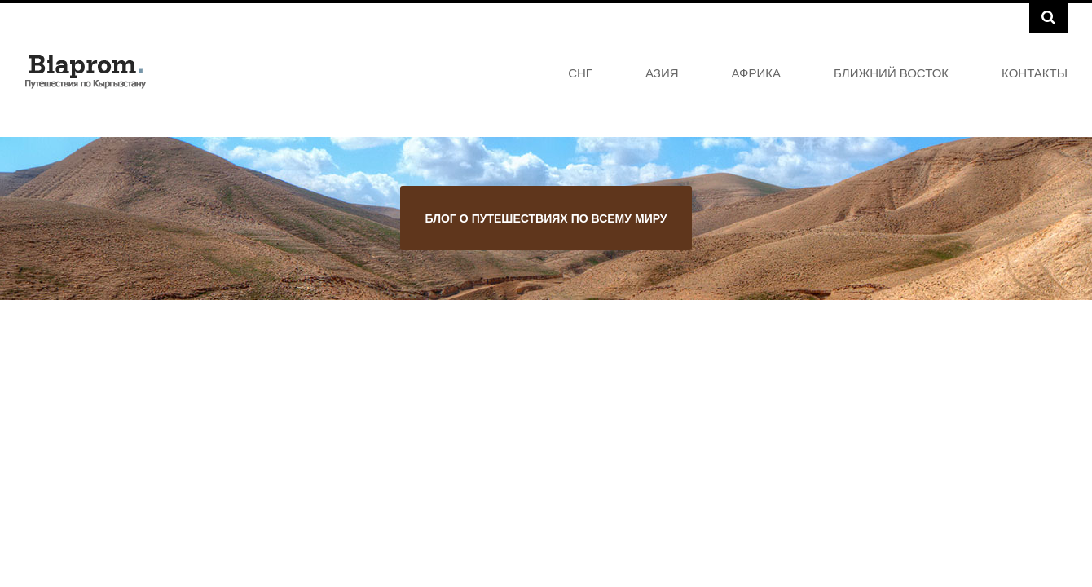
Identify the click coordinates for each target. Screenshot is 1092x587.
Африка (756, 72)
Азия (662, 72)
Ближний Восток (891, 72)
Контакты (1035, 72)
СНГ (580, 72)
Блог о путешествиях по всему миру (546, 218)
